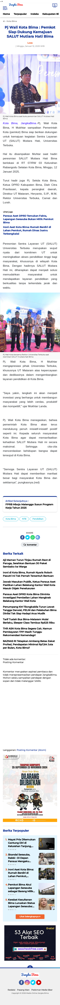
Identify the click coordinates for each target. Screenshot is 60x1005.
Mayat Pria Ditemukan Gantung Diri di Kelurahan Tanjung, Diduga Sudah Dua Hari (21, 843)
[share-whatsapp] (32, 537)
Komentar (30, 544)
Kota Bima (11, 519)
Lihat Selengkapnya (30, 916)
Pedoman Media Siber (41, 990)
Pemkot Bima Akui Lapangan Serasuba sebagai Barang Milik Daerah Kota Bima (20, 888)
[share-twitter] (27, 537)
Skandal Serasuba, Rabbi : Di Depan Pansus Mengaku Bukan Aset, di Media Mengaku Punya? (21, 858)
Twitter (34, 984)
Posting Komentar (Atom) (31, 750)
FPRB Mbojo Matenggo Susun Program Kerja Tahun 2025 (29, 506)
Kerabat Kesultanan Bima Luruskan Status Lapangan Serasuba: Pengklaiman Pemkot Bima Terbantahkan (21, 903)
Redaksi (11, 990)
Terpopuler (20, 14)
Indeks (35, 14)
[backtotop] (30, 968)
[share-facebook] (22, 537)
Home (6, 14)
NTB (24, 519)
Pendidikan (37, 519)
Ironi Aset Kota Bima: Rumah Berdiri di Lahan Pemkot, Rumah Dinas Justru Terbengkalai (21, 873)
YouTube (41, 984)
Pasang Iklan (23, 990)
